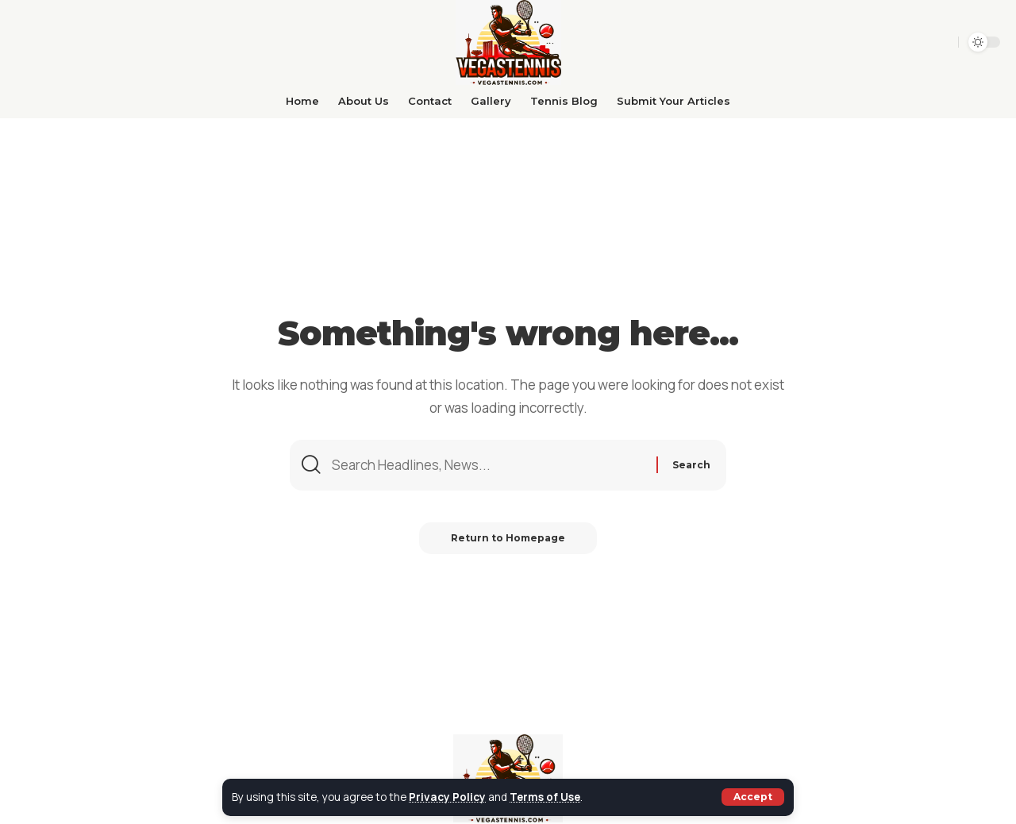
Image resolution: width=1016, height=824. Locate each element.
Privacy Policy (447, 797)
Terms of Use (545, 797)
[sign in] (940, 42)
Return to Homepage (508, 538)
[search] (914, 42)
